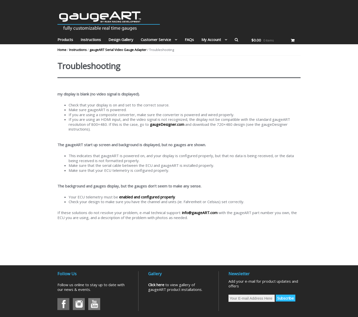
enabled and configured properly (147, 196)
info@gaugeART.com (200, 212)
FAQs (189, 39)
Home (61, 49)
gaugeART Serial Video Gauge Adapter (118, 49)
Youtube (94, 304)
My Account (211, 39)
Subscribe (285, 298)
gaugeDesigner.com (167, 124)
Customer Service (156, 39)
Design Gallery (120, 39)
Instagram (79, 304)
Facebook (63, 304)
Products (65, 39)
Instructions (91, 39)
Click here (156, 284)
